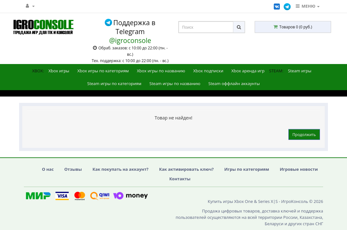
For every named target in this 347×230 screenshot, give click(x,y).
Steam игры (300, 71)
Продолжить (304, 134)
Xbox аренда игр (248, 71)
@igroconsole (130, 40)
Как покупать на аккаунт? (120, 169)
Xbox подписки (208, 71)
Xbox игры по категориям (103, 71)
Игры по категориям (246, 169)
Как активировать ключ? (186, 169)
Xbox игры (58, 71)
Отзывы (73, 169)
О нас (48, 169)
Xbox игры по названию (161, 71)
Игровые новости (299, 169)
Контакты (180, 179)
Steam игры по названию (174, 83)
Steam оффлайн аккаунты (234, 83)
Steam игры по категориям (114, 83)
